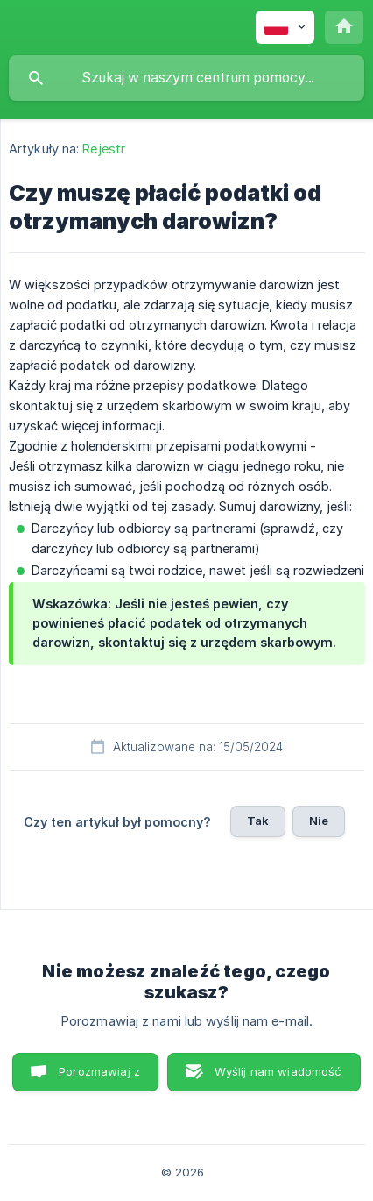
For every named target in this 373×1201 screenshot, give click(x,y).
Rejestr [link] (103, 148)
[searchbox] (186, 78)
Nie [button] (318, 821)
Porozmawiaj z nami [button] (99, 1077)
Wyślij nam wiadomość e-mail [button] (278, 1077)
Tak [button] (258, 821)
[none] (285, 27)
